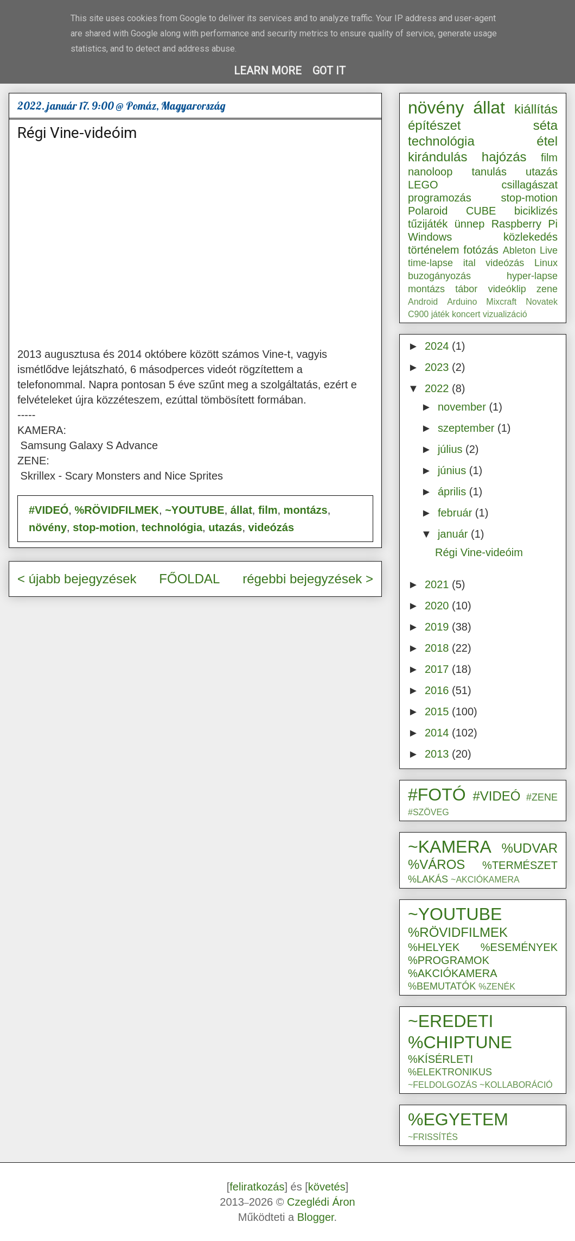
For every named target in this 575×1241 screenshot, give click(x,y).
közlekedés (530, 237)
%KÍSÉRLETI (440, 1059)
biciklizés (536, 211)
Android (423, 301)
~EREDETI (450, 1021)
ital (469, 262)
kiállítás (536, 109)
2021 (438, 584)
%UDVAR (529, 848)
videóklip (507, 289)
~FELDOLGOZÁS (442, 1084)
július (451, 449)
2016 (438, 690)
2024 (438, 346)
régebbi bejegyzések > (307, 578)
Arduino (462, 301)
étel (547, 141)
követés (327, 1187)
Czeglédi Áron (321, 1202)
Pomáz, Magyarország (176, 105)
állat (241, 510)
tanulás (489, 172)
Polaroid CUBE (452, 211)
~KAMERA (449, 846)
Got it (329, 70)
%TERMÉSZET (520, 865)
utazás (225, 527)
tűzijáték (428, 224)
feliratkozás (256, 1187)
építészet (434, 125)
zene (547, 289)
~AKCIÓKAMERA (485, 879)
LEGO (423, 185)
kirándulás (437, 156)
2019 (438, 627)
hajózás (504, 156)
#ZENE (542, 797)
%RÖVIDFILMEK (116, 510)
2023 (438, 367)
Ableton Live (530, 250)
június (453, 470)
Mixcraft (501, 301)
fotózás (480, 250)
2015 (438, 711)
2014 (438, 733)
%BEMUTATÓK (442, 986)
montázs (306, 510)
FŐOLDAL (189, 578)
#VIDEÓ (48, 510)
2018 (438, 648)
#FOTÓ (437, 794)
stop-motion (104, 527)
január (454, 534)
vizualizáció (505, 314)
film (268, 510)
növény (48, 527)
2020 (438, 606)
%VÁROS (436, 864)
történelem (433, 250)
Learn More (268, 70)
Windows (430, 237)
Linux (546, 262)
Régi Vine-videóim (77, 133)
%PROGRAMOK (448, 960)
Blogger (315, 1217)
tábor (466, 289)
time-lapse (430, 262)
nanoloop (430, 172)
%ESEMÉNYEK (519, 947)
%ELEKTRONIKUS (450, 1072)
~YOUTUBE (194, 510)
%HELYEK (433, 947)
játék (440, 314)
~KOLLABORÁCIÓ (516, 1084)
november (463, 407)
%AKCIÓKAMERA (452, 973)
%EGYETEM (458, 1119)
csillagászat (530, 185)
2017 (438, 669)
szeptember (467, 428)
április (453, 491)
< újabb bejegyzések (77, 578)
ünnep (470, 224)
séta (545, 125)
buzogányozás (439, 275)
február (456, 513)
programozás (439, 198)
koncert (466, 314)
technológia (172, 527)
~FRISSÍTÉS (433, 1137)
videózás (271, 527)
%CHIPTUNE (460, 1042)
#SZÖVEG (428, 812)
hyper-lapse (532, 275)
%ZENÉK (496, 986)
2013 (438, 754)
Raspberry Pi (524, 224)
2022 (438, 388)
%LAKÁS (428, 879)
